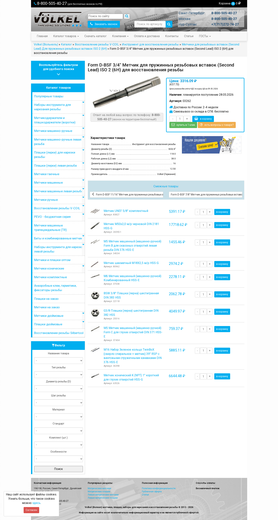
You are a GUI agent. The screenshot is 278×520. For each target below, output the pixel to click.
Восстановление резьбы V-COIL (97, 44)
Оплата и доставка (147, 36)
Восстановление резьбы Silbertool (58, 333)
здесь (36, 503)
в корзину (203, 118)
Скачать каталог (95, 36)
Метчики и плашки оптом (52, 260)
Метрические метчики (99, 488)
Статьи (188, 36)
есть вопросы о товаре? (217, 124)
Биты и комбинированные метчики (59, 238)
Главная (42, 36)
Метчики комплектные (50, 277)
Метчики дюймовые (48, 316)
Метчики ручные (46, 200)
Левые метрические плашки (103, 498)
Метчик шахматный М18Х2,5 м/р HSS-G (131, 263)
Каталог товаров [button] (66, 36)
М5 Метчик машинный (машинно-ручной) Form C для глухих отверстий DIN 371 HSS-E (133, 332)
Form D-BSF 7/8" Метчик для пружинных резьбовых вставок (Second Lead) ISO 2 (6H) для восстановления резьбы (206, 194)
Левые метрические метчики (103, 494)
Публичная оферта (152, 491)
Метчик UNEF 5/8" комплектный (126, 211)
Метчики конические (49, 268)
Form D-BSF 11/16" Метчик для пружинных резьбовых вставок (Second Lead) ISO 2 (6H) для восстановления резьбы (127, 194)
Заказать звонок (103, 24)
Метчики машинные (48, 182)
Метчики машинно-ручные (53, 131)
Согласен (31, 510)
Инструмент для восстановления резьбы (150, 44)
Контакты (172, 36)
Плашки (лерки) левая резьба (55, 165)
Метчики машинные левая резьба (58, 191)
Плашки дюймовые (48, 324)
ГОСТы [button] (205, 36)
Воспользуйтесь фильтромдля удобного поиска (58, 70)
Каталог (66, 44)
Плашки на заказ (46, 299)
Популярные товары (48, 96)
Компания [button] (120, 36)
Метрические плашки (99, 491)
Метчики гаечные (46, 174)
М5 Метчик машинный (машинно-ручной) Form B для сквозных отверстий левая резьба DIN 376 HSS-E (132, 246)
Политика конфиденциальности (158, 488)
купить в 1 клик (183, 124)
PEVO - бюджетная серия (52, 217)
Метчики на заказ (47, 307)
